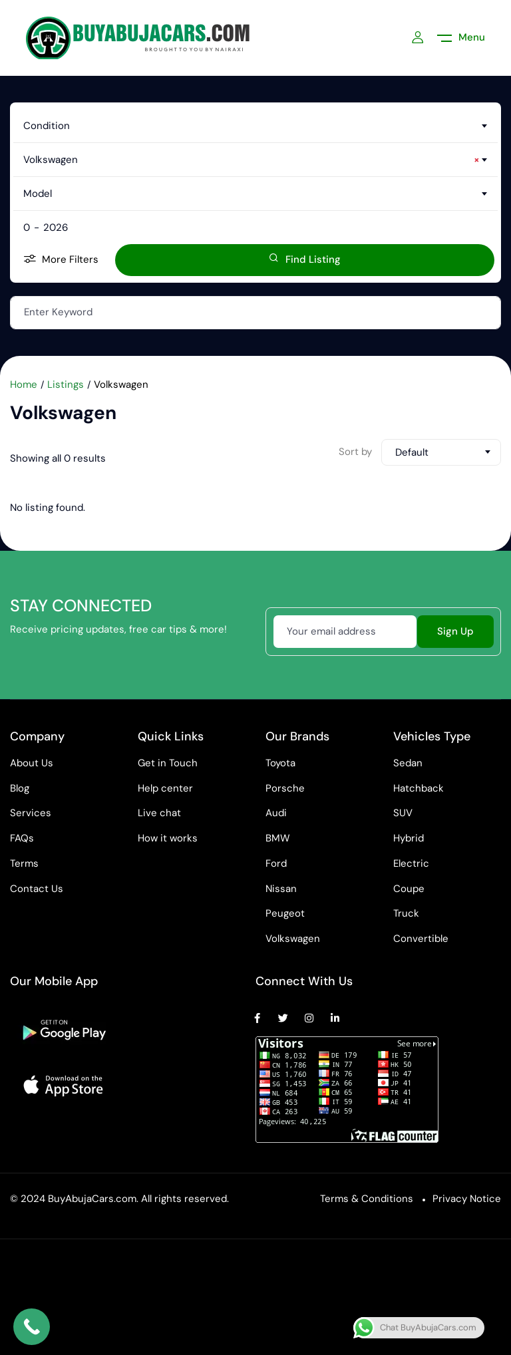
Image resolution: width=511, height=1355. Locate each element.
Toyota (280, 763)
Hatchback (418, 788)
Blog (19, 788)
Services (30, 813)
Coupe (409, 888)
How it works (168, 838)
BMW (277, 838)
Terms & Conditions (366, 1198)
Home (23, 384)
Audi (276, 813)
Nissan (281, 888)
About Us (31, 763)
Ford (276, 863)
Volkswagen (292, 938)
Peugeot (285, 913)
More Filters (60, 259)
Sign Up (455, 631)
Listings (65, 384)
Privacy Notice (466, 1198)
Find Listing (305, 259)
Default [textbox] (411, 452)
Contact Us (36, 888)
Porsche (285, 788)
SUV (403, 813)
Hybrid (408, 838)
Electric (411, 863)
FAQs (22, 838)
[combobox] (255, 126)
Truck (406, 913)
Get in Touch (168, 763)
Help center (165, 788)
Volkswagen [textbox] (251, 159)
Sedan (408, 763)
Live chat (159, 813)
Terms (24, 863)
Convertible (420, 938)
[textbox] (255, 126)
